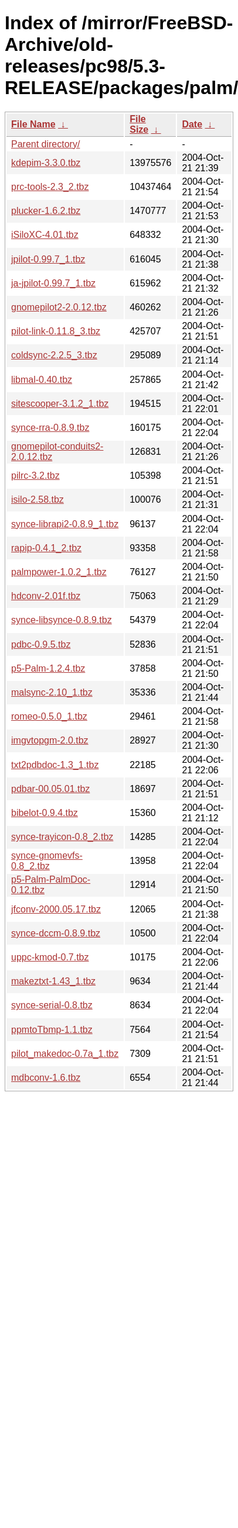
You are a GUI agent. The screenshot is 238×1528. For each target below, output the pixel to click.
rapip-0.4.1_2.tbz (46, 548)
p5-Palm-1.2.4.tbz (48, 668)
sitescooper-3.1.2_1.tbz (59, 404)
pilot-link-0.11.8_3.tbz (55, 331)
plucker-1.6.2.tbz (45, 211)
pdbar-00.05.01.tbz (50, 789)
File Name (33, 124)
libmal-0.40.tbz (41, 380)
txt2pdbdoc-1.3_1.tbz (54, 765)
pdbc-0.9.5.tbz (40, 644)
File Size (139, 124)
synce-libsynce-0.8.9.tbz (61, 620)
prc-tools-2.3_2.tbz (50, 187)
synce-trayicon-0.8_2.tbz (62, 837)
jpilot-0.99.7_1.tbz (48, 259)
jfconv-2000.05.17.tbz (56, 909)
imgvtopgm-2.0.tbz (50, 740)
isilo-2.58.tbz (37, 499)
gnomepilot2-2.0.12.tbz (59, 307)
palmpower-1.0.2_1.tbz (59, 572)
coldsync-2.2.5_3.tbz (54, 355)
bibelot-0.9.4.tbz (44, 813)
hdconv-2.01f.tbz (45, 596)
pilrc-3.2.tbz (35, 475)
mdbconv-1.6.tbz (45, 1078)
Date (192, 124)
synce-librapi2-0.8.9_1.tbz (64, 524)
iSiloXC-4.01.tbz (45, 235)
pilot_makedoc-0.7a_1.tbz (64, 1054)
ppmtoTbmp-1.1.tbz (52, 1030)
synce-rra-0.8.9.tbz (50, 428)
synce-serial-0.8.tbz (52, 1005)
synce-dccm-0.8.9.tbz (55, 933)
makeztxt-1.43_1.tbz (53, 981)
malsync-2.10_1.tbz (52, 692)
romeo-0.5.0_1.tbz (49, 716)
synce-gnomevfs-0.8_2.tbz (47, 861)
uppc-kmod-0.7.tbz (50, 957)
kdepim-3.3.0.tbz (45, 163)
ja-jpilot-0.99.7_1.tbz (53, 283)
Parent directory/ (45, 144)
